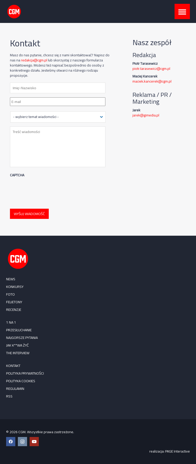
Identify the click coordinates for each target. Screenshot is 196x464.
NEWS (10, 279)
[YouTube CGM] (34, 441)
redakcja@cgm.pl (34, 60)
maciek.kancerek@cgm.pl (152, 81)
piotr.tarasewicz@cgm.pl (151, 68)
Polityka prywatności (25, 373)
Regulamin (15, 388)
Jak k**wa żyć (17, 345)
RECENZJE (13, 309)
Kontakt (13, 365)
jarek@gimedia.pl (145, 115)
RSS (9, 396)
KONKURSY (14, 286)
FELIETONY (14, 302)
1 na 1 (11, 322)
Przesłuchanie (19, 330)
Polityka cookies (20, 381)
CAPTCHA (17, 175)
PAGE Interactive (177, 451)
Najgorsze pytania (22, 337)
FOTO (10, 294)
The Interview (17, 353)
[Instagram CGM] (22, 441)
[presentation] (49, 191)
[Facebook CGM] (10, 441)
